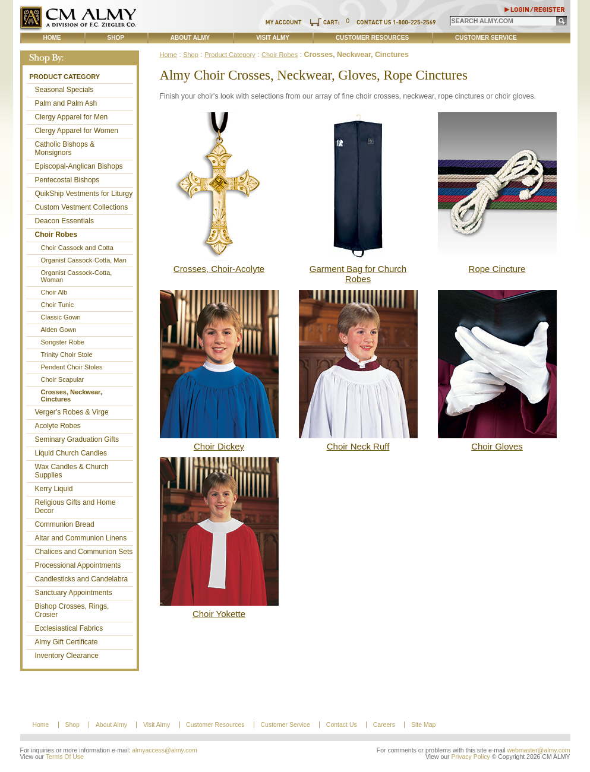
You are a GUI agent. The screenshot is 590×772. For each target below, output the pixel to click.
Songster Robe (62, 342)
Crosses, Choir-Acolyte (218, 269)
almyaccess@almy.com (164, 750)
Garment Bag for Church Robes (358, 274)
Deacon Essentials (64, 221)
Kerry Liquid (54, 489)
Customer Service (486, 37)
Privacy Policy (470, 757)
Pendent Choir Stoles (72, 367)
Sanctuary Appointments (73, 593)
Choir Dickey (219, 446)
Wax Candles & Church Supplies (72, 471)
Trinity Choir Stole (67, 354)
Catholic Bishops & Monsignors (65, 148)
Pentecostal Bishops (67, 180)
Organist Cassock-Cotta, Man (84, 260)
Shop (116, 37)
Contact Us (341, 725)
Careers (384, 725)
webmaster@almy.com (538, 750)
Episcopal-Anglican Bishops (79, 166)
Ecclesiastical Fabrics (69, 628)
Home (52, 37)
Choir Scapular (62, 379)
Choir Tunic (57, 304)
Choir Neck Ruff (358, 446)
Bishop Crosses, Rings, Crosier (72, 610)
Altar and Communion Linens (81, 538)
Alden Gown (59, 329)
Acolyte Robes (58, 426)
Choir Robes (56, 234)
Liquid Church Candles (71, 453)
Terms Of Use (65, 757)
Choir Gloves (497, 446)
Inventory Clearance (67, 655)
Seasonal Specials (64, 90)
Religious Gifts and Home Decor (75, 506)
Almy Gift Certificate (66, 642)
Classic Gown (61, 317)
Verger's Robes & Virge (72, 412)
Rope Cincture (497, 269)
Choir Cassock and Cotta (77, 247)
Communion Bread (64, 524)
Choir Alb (54, 292)
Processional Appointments (78, 565)
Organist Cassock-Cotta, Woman (76, 276)
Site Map (423, 725)
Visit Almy (272, 37)
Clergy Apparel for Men (71, 117)
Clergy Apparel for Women (77, 130)
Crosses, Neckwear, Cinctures (71, 395)
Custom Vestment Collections (81, 207)
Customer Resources (372, 37)
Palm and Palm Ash (66, 103)
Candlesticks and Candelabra (81, 579)
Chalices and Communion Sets (84, 552)
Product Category (65, 76)
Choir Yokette (219, 614)
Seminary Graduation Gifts (77, 439)
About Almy (190, 37)
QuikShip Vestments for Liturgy (84, 193)
